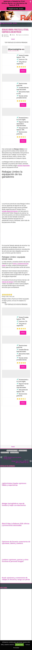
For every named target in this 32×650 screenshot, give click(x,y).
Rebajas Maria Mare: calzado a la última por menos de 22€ (19, 461)
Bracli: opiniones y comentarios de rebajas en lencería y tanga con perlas (16, 578)
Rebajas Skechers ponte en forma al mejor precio (12, 457)
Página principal (6, 23)
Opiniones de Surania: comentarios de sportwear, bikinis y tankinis (16, 542)
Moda (15, 23)
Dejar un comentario (23, 35)
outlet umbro (5, 452)
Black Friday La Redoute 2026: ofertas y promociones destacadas (15, 524)
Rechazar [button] (28, 644)
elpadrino (5, 35)
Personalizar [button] (16, 647)
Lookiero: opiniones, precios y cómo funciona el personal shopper (15, 560)
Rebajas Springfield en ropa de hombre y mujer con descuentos (14, 504)
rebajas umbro (14, 452)
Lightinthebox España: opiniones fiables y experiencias (14, 484)
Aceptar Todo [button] (19, 644)
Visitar (23, 70)
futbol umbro (22, 450)
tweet (13, 39)
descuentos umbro (12, 450)
